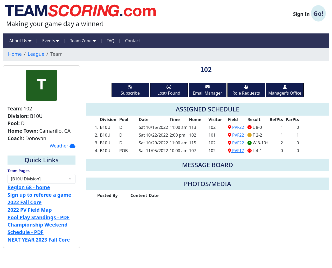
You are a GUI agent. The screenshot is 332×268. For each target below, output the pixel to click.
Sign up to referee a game (39, 194)
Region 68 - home (29, 187)
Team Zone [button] (83, 41)
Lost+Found (168, 90)
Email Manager (207, 90)
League (36, 54)
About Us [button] (20, 41)
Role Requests (246, 90)
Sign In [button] (309, 13)
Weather (62, 146)
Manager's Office (284, 90)
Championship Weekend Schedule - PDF (37, 228)
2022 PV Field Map (30, 209)
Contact (132, 41)
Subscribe (130, 90)
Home (15, 54)
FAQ (110, 41)
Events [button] (51, 41)
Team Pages (19, 170)
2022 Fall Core (25, 202)
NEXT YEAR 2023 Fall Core (39, 239)
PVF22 (236, 127)
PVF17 (236, 150)
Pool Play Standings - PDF (39, 217)
